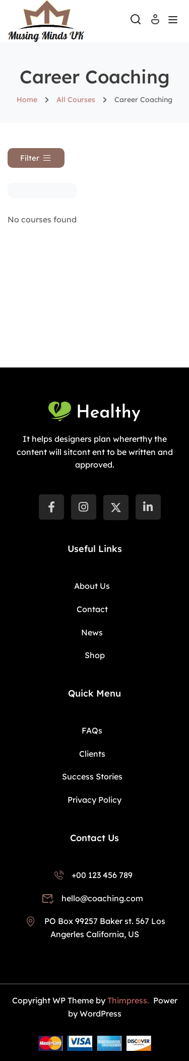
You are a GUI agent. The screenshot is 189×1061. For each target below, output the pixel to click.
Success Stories (92, 776)
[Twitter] (116, 507)
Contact (92, 609)
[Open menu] (174, 21)
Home (27, 99)
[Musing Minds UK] (46, 20)
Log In (155, 22)
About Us (92, 586)
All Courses (75, 99)
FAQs (92, 730)
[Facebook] (51, 507)
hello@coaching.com (92, 898)
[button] (36, 158)
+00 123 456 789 (92, 875)
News (92, 632)
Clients (92, 754)
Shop (95, 655)
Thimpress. (129, 1000)
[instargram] (83, 507)
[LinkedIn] (148, 507)
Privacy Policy (94, 800)
